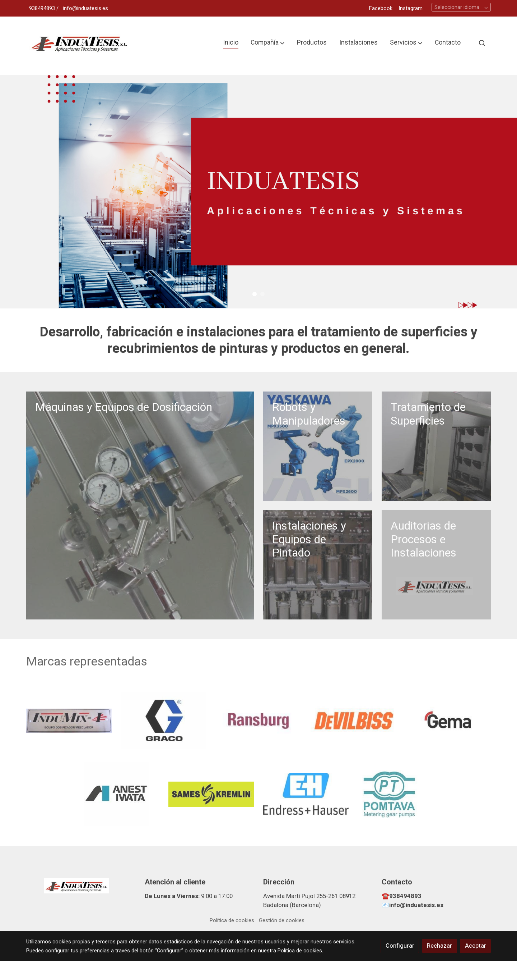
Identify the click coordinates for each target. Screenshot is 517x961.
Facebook (380, 8)
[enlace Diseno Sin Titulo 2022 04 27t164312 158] (436, 564)
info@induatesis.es (85, 8)
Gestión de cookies (281, 920)
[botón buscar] (481, 42)
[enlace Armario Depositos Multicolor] (318, 564)
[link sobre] (80, 885)
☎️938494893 (401, 896)
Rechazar (439, 945)
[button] (267, 42)
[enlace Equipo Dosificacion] (140, 505)
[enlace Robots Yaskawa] (318, 445)
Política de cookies (232, 920)
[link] (79, 43)
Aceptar (475, 945)
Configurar (400, 945)
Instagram (411, 8)
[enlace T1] (436, 445)
